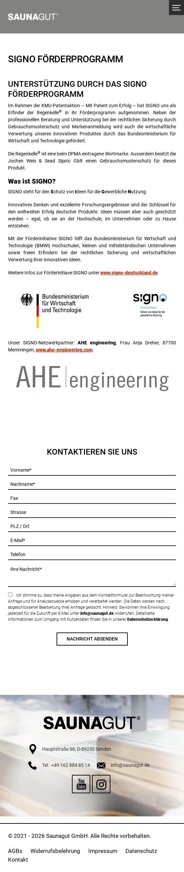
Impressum (102, 851)
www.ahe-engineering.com (64, 349)
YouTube (81, 784)
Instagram (101, 784)
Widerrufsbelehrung (55, 851)
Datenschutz (141, 851)
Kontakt (18, 859)
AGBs (15, 851)
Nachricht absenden (92, 639)
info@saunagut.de (97, 613)
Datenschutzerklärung (147, 619)
